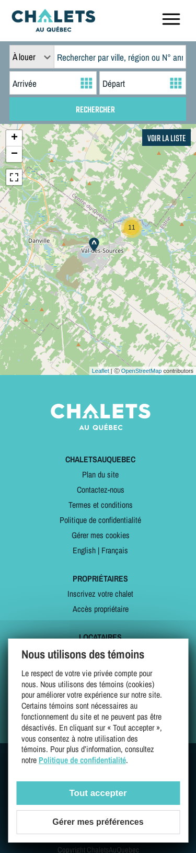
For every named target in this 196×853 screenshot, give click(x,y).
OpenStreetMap (141, 371)
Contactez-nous (100, 489)
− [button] (14, 154)
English (84, 550)
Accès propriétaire (101, 609)
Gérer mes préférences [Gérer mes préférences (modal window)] (97, 821)
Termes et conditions (100, 504)
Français (114, 550)
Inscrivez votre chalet (100, 593)
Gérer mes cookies (101, 535)
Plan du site (100, 474)
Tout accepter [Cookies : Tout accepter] (97, 793)
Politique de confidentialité (100, 520)
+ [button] (14, 138)
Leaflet (100, 371)
